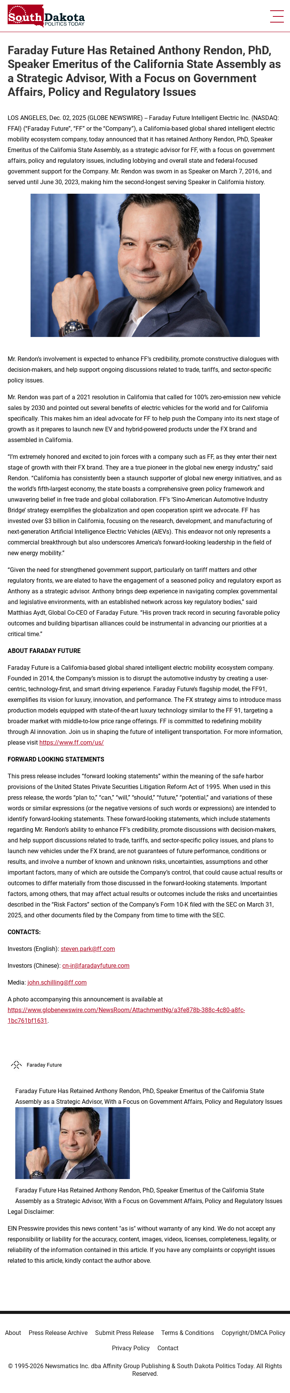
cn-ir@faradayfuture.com (96, 965)
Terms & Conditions (187, 1332)
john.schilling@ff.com (57, 982)
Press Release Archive (58, 1332)
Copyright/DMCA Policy (253, 1332)
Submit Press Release (124, 1332)
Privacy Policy (131, 1348)
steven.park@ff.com (88, 948)
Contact (167, 1348)
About (13, 1332)
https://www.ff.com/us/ (71, 742)
